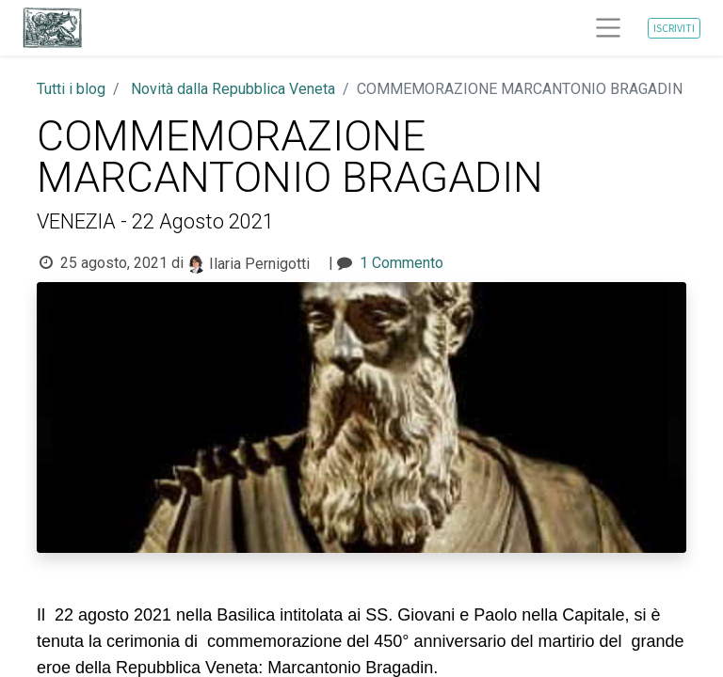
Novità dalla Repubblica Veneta (233, 89)
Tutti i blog (71, 89)
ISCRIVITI (674, 28)
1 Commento (401, 263)
